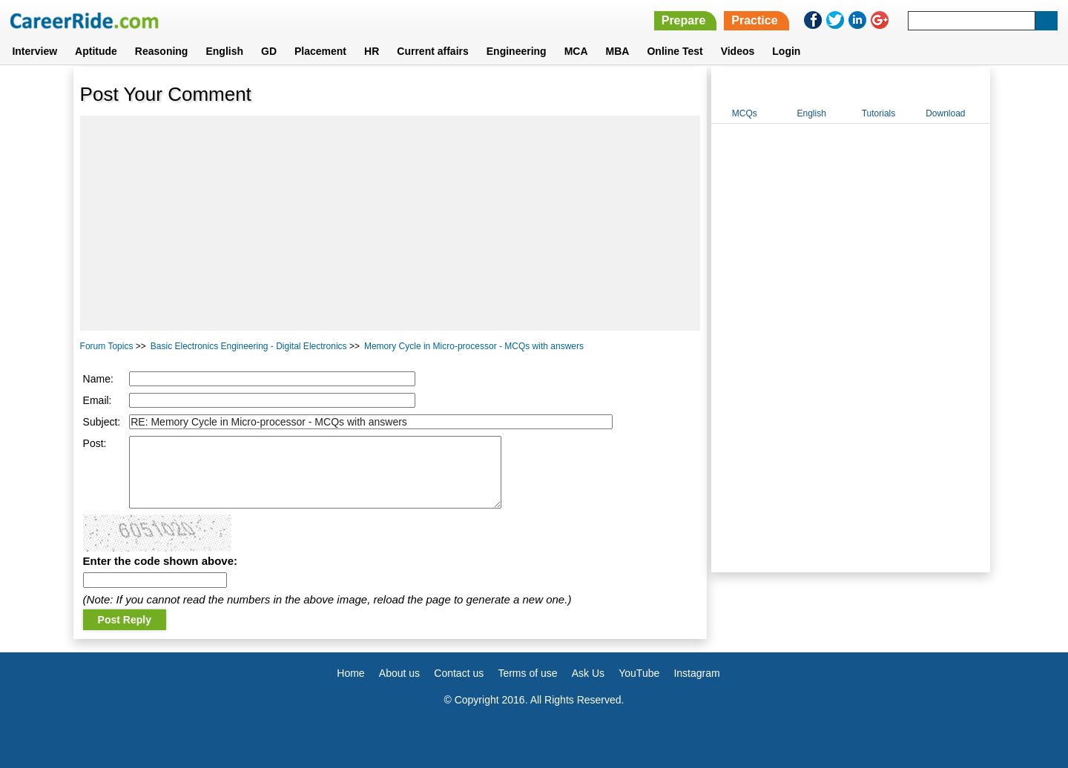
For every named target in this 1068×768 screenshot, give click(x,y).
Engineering (517, 51)
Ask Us (588, 673)
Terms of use (527, 673)
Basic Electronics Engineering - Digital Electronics (249, 346)
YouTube (639, 673)
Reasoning (161, 51)
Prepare (684, 20)
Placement (320, 51)
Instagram (696, 673)
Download (945, 113)
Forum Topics (107, 346)
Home (350, 673)
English (224, 51)
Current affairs (432, 51)
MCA (576, 51)
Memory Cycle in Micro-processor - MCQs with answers (474, 346)
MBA (618, 51)
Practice (754, 20)
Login (786, 51)
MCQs (744, 113)
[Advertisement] (390, 223)
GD (269, 51)
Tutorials (879, 113)
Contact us (459, 673)
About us (399, 673)
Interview (34, 51)
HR (371, 51)
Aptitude (96, 51)
